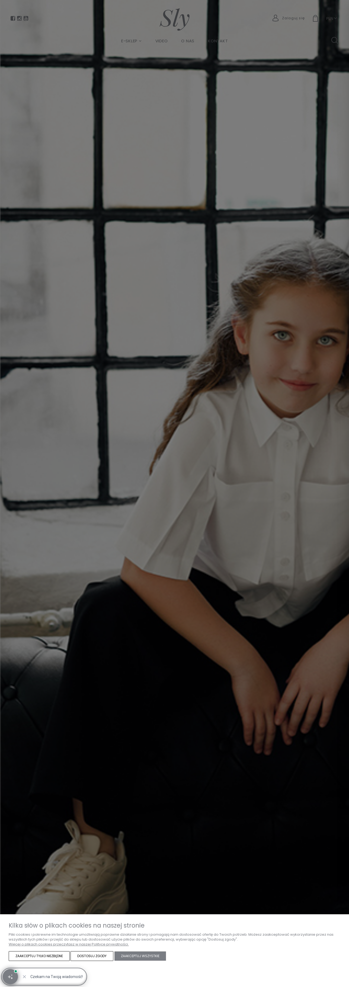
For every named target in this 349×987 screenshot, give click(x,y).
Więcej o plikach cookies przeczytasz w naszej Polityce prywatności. (69, 944)
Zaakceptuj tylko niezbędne (39, 956)
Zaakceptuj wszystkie (140, 956)
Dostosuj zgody (92, 956)
